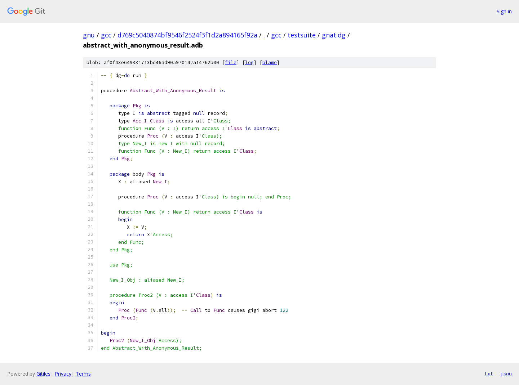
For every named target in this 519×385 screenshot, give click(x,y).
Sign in (504, 11)
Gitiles (43, 373)
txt (488, 373)
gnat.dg (334, 35)
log (249, 62)
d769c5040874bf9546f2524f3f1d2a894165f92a (187, 35)
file (230, 62)
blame (269, 62)
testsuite (302, 35)
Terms (83, 373)
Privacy (63, 373)
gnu (89, 35)
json (506, 373)
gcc (106, 35)
